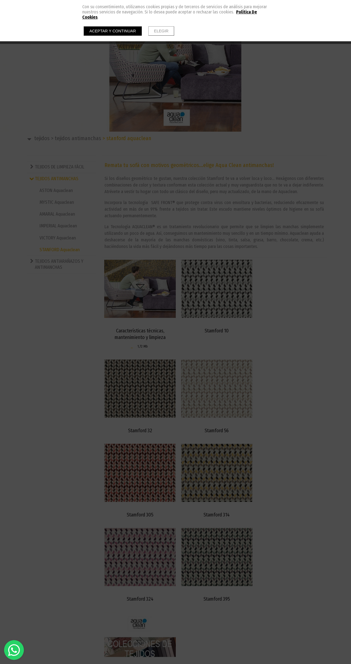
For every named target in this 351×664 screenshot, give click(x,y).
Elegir (161, 31)
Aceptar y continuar (112, 31)
